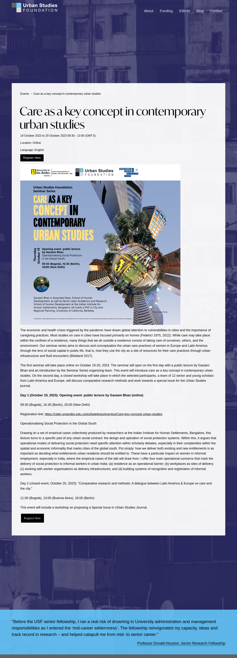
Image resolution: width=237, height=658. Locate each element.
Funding (166, 11)
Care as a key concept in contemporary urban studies (113, 117)
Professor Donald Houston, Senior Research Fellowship (181, 643)
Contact (216, 11)
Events (184, 11)
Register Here (32, 157)
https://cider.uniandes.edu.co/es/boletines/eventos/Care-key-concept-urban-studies (103, 414)
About (148, 11)
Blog (200, 11)
